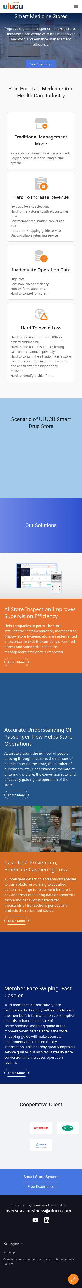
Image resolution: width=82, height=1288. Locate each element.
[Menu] (76, 6)
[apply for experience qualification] (73, 1279)
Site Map (9, 1252)
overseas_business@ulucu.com (38, 1211)
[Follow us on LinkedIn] (46, 1220)
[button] (13, 1244)
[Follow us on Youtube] (35, 1220)
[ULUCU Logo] (13, 7)
